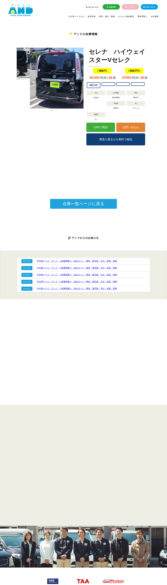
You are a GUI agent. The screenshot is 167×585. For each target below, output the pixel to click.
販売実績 (92, 16)
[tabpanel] (50, 63)
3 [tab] (52, 110)
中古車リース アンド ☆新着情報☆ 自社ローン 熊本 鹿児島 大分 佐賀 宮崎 (77, 261)
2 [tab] (48, 110)
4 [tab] (56, 110)
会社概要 (155, 16)
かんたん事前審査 (126, 16)
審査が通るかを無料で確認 (115, 139)
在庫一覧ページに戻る (83, 203)
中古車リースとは (76, 16)
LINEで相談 (100, 127)
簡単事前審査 (82, 562)
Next (85, 78)
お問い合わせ (149, 7)
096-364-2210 (92, 7)
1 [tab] (44, 110)
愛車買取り (142, 16)
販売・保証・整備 (107, 16)
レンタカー (130, 7)
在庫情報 (111, 7)
